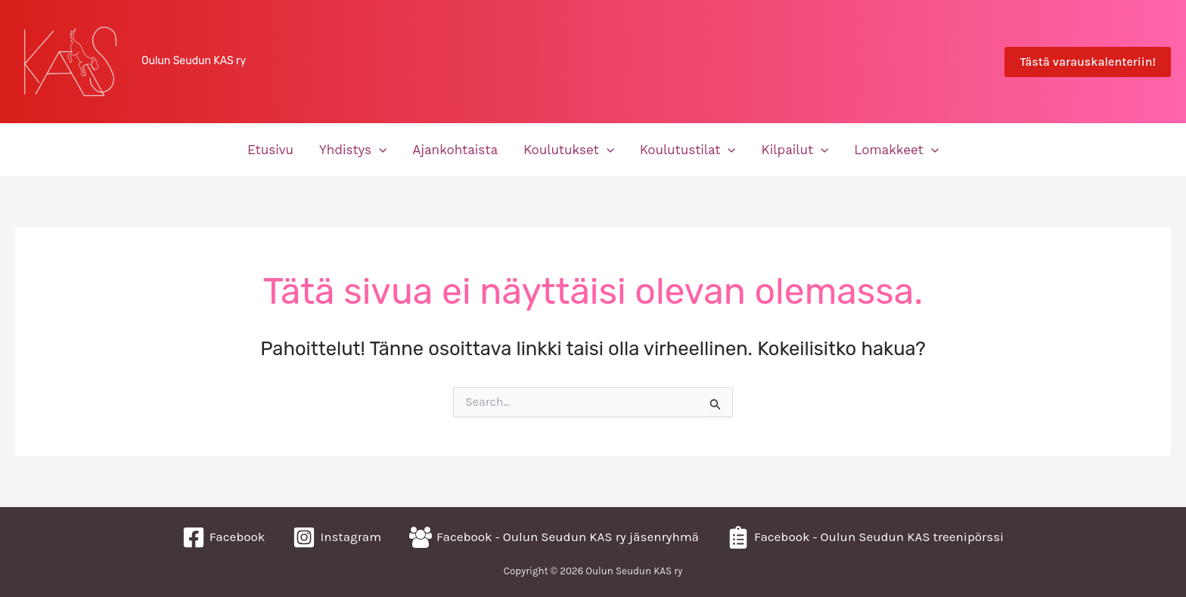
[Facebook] (224, 537)
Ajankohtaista (455, 149)
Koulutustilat (688, 149)
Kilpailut (795, 149)
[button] (1087, 62)
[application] (379, 149)
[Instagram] (337, 537)
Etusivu (270, 149)
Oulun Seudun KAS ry (193, 60)
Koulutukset (568, 149)
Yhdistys (353, 149)
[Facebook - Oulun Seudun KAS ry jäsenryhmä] (554, 537)
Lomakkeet (896, 149)
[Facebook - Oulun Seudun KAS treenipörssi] (865, 537)
